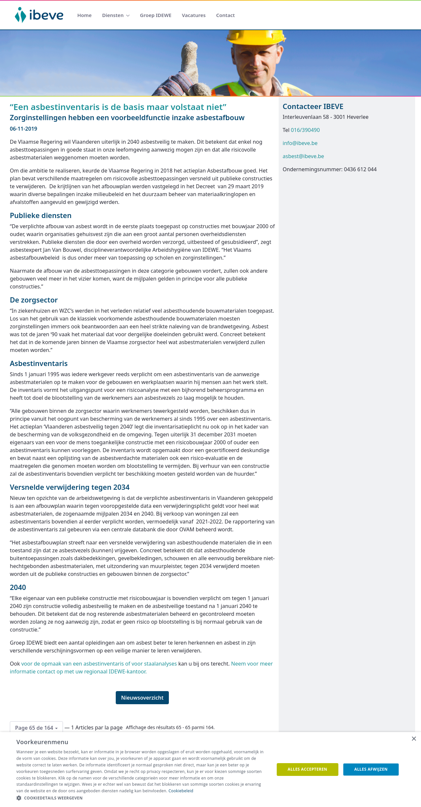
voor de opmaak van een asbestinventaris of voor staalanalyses (99, 663)
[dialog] (210, 769)
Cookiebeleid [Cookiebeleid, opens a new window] (181, 791)
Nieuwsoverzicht (142, 697)
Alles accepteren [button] (307, 769)
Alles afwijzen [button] (371, 769)
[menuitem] (84, 15)
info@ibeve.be (300, 143)
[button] (141, 798)
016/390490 (305, 130)
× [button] (413, 739)
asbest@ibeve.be (303, 156)
